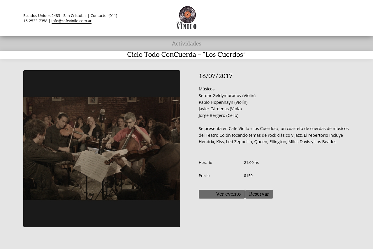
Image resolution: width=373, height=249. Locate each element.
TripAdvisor (311, 18)
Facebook (300, 18)
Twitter (289, 18)
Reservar (259, 194)
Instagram (333, 18)
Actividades (186, 44)
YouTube (322, 18)
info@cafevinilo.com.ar (72, 20)
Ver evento (228, 194)
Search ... (344, 18)
